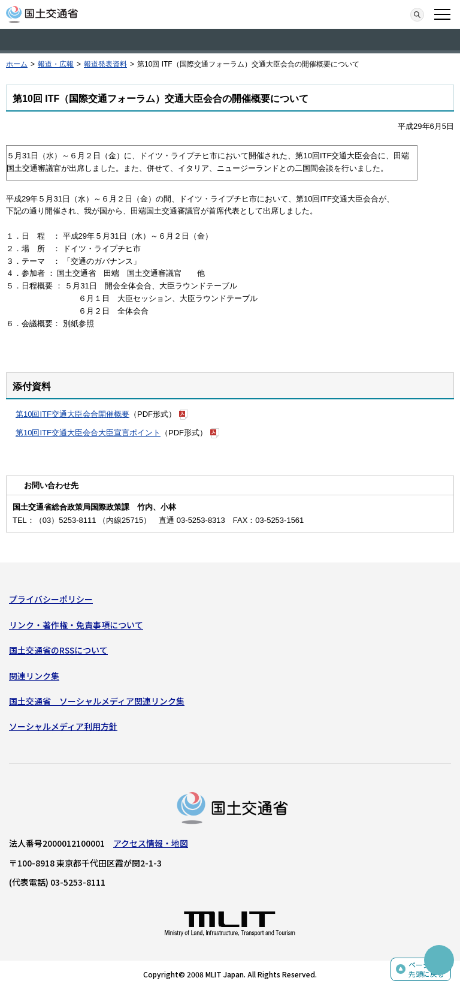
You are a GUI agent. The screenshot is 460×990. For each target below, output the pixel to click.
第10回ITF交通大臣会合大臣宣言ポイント (88, 432)
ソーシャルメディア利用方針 (63, 726)
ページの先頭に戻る (426, 969)
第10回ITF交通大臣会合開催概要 (72, 414)
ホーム (17, 64)
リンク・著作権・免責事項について (76, 625)
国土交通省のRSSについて (58, 650)
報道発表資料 (105, 64)
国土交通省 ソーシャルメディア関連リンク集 (96, 701)
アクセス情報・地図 (150, 843)
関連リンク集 (34, 676)
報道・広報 (56, 64)
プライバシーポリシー (51, 599)
